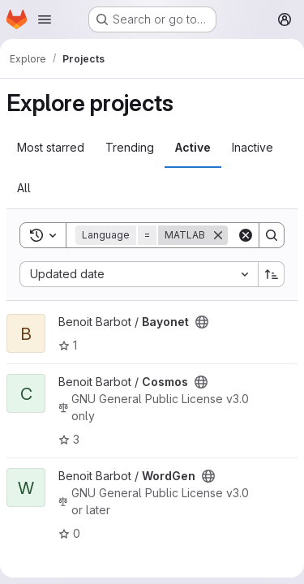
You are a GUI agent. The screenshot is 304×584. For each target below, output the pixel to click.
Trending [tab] (129, 147)
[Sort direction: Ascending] (272, 274)
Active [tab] (193, 147)
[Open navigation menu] (45, 19)
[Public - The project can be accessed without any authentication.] (201, 322)
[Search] (272, 235)
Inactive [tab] (252, 147)
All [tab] (24, 188)
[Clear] (245, 235)
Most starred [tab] (50, 147)
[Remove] (218, 235)
